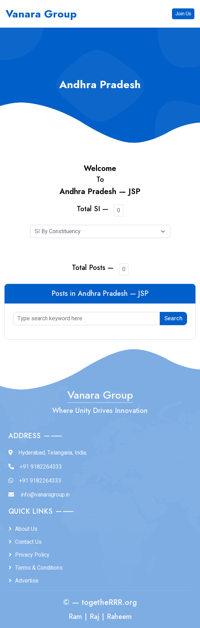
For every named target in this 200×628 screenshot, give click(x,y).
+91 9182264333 (41, 467)
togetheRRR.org (109, 602)
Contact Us (28, 542)
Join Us (183, 13)
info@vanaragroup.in (45, 495)
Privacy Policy (32, 555)
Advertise (27, 581)
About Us (26, 529)
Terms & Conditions (39, 568)
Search (173, 318)
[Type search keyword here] (86, 318)
